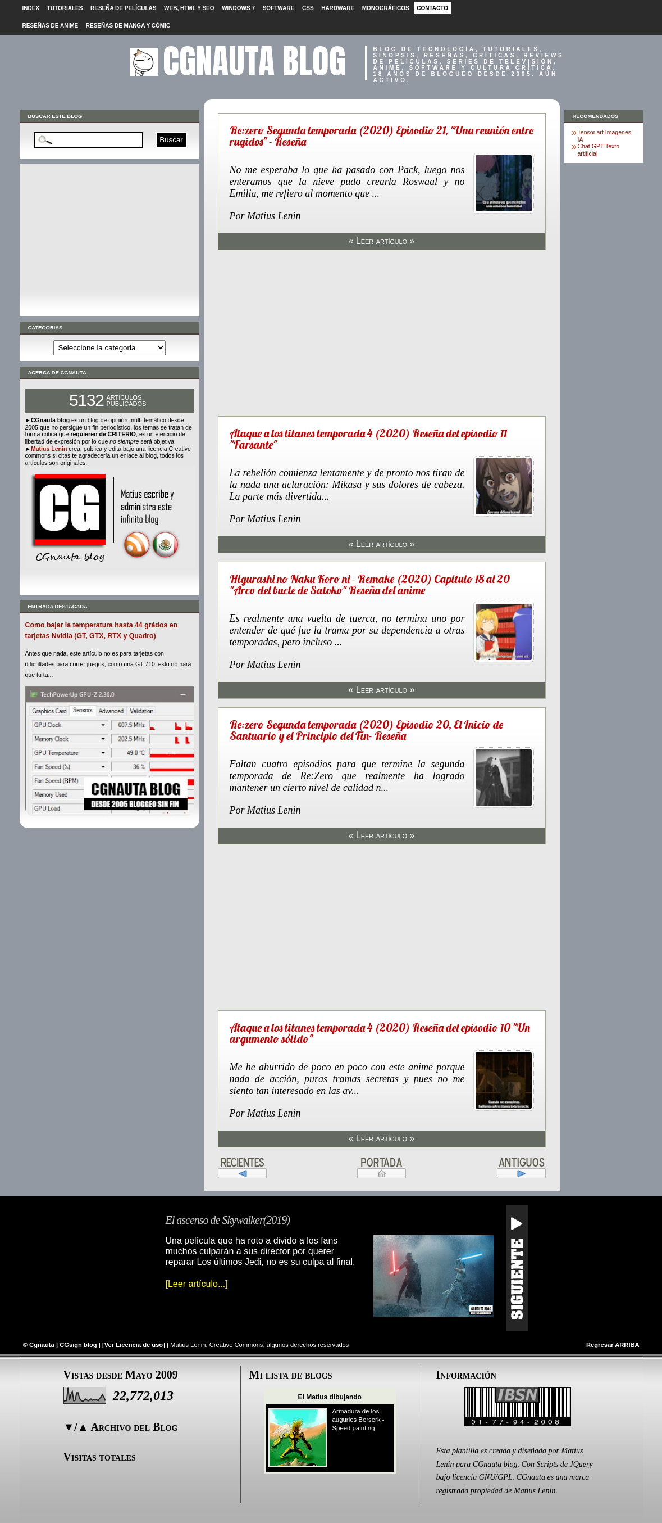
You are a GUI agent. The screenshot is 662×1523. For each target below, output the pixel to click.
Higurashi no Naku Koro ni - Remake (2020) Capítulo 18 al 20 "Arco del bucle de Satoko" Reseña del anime (370, 584)
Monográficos (385, 8)
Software (279, 8)
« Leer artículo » (381, 241)
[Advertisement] (109, 240)
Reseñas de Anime (50, 25)
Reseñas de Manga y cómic (128, 25)
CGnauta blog (254, 61)
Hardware (337, 8)
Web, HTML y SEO (189, 8)
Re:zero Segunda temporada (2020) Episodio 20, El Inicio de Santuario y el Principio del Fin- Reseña (366, 730)
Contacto (432, 8)
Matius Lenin (49, 448)
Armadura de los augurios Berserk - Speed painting (358, 1419)
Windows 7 (238, 8)
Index (31, 8)
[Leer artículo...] (197, 1284)
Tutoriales (65, 8)
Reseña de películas (123, 8)
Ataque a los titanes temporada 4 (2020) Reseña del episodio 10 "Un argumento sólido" (380, 1033)
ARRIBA (627, 1344)
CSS (308, 8)
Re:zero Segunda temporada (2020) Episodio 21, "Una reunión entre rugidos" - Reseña (381, 135)
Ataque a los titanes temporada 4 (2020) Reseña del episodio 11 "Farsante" (368, 438)
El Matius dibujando (330, 1397)
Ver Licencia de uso (133, 1344)
